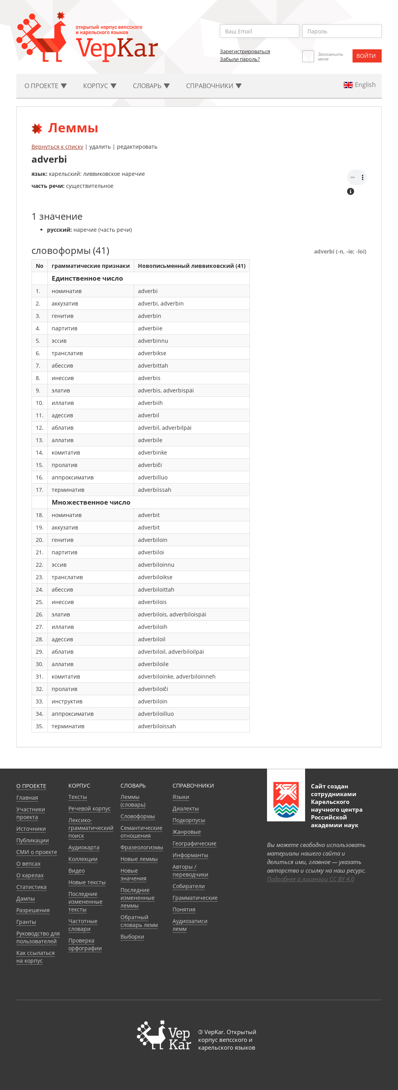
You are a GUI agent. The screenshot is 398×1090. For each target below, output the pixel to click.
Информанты (190, 855)
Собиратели (189, 886)
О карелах (30, 875)
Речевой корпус (89, 808)
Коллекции (83, 859)
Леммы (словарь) (132, 800)
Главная (27, 797)
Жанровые (187, 831)
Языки (181, 796)
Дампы (25, 898)
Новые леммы (139, 859)
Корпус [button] (100, 86)
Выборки (132, 936)
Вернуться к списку (57, 146)
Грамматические (195, 897)
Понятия (184, 909)
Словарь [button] (151, 86)
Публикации (32, 840)
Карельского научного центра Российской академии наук (337, 813)
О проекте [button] (45, 86)
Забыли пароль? (240, 59)
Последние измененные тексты (85, 901)
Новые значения (133, 874)
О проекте (31, 786)
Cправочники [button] (214, 86)
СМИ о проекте (36, 852)
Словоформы (137, 816)
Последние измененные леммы (137, 897)
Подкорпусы (189, 820)
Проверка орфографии (85, 944)
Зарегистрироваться (245, 51)
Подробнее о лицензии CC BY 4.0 (310, 879)
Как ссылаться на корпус (35, 956)
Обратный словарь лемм (139, 921)
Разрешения (33, 910)
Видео (76, 870)
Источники (31, 828)
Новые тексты (87, 882)
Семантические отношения (141, 831)
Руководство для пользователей (38, 937)
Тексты (77, 796)
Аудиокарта (84, 847)
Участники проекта (30, 813)
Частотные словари (83, 924)
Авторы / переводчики (190, 870)
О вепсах (28, 863)
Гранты (26, 921)
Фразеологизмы (141, 847)
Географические (194, 843)
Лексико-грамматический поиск (90, 827)
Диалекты (186, 808)
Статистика (31, 886)
